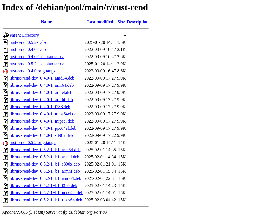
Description (138, 22)
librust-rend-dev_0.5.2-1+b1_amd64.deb (45, 178)
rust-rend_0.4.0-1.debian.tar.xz (37, 56)
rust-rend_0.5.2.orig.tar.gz (33, 142)
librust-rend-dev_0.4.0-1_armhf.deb (41, 99)
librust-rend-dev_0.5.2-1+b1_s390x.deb (45, 164)
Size (121, 22)
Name (46, 22)
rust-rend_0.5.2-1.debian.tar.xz (37, 63)
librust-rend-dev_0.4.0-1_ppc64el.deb (43, 128)
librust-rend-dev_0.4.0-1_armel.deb (41, 92)
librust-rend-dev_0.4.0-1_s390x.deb (41, 135)
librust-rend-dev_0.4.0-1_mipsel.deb (42, 121)
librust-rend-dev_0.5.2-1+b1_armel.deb (44, 156)
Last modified (100, 22)
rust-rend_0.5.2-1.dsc (28, 42)
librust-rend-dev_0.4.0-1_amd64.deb (42, 78)
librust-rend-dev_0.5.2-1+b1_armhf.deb (45, 171)
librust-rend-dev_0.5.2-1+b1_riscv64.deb (46, 199)
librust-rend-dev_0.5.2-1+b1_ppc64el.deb (46, 192)
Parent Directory (24, 35)
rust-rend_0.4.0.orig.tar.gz (33, 71)
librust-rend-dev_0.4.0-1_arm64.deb (42, 85)
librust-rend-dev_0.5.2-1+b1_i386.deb (43, 185)
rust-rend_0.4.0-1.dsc (28, 49)
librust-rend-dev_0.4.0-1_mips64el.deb (44, 114)
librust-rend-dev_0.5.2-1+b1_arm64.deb (45, 149)
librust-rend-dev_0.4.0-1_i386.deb (40, 106)
